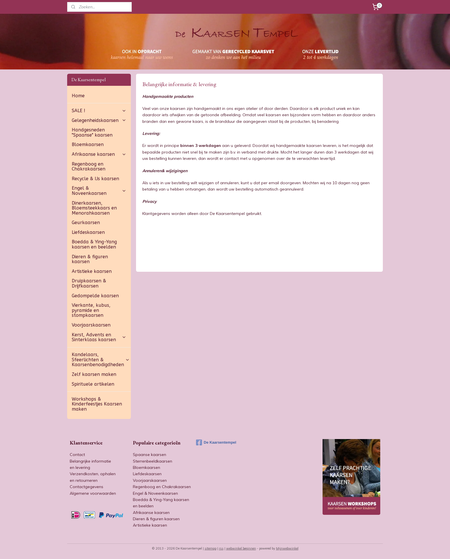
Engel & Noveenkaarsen (99, 190)
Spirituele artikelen (93, 384)
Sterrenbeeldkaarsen (152, 461)
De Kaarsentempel (216, 442)
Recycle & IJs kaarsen (95, 178)
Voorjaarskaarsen (91, 325)
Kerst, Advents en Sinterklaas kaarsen (99, 337)
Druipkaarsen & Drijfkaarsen (89, 283)
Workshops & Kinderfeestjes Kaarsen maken (97, 404)
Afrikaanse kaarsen (99, 154)
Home (78, 95)
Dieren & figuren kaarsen (90, 259)
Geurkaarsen (86, 222)
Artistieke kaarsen (92, 271)
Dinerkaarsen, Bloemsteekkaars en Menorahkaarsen (94, 208)
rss (221, 548)
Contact (77, 454)
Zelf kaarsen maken (94, 374)
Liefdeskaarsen (88, 232)
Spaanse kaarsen (149, 454)
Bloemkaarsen (88, 144)
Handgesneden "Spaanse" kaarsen (92, 132)
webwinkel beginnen (241, 548)
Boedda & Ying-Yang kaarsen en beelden (94, 244)
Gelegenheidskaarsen (99, 120)
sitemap (210, 548)
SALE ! (99, 110)
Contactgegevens (86, 486)
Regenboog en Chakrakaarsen (88, 166)
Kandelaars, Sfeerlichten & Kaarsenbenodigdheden (101, 359)
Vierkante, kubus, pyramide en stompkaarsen (91, 310)
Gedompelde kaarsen (95, 295)
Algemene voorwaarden (93, 493)
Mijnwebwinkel (287, 548)
